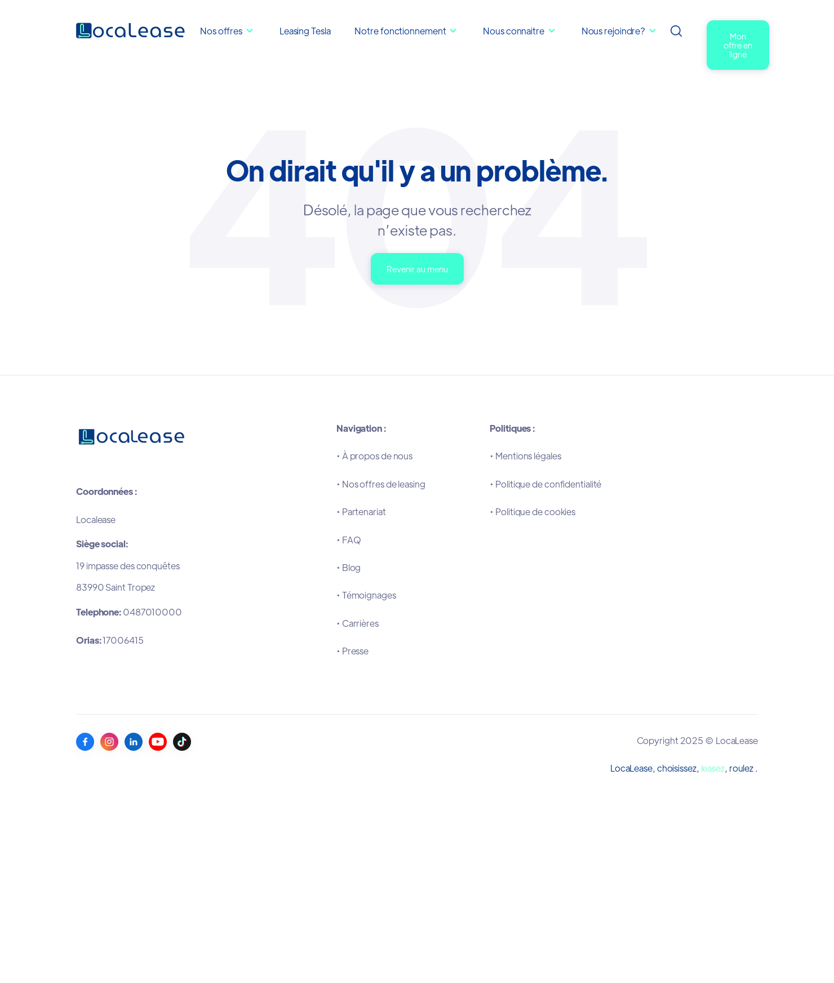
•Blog (348, 567)
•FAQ (348, 540)
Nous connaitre (514, 31)
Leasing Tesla (305, 31)
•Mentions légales (525, 456)
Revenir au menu (417, 268)
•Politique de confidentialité (545, 484)
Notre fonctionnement (400, 31)
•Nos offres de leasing (380, 484)
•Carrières (357, 623)
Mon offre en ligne (738, 44)
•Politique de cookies (532, 511)
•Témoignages (366, 595)
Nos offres (221, 31)
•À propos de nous (374, 456)
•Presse (352, 651)
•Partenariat (361, 511)
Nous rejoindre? (614, 31)
